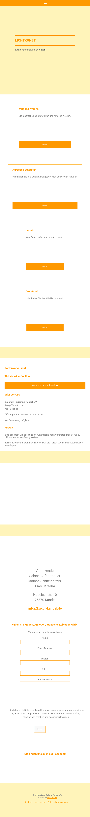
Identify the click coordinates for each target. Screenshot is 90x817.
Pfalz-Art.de (52, 802)
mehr (45, 144)
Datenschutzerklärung (58, 806)
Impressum (40, 806)
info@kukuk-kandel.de (45, 608)
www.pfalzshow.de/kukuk (45, 385)
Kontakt (28, 806)
